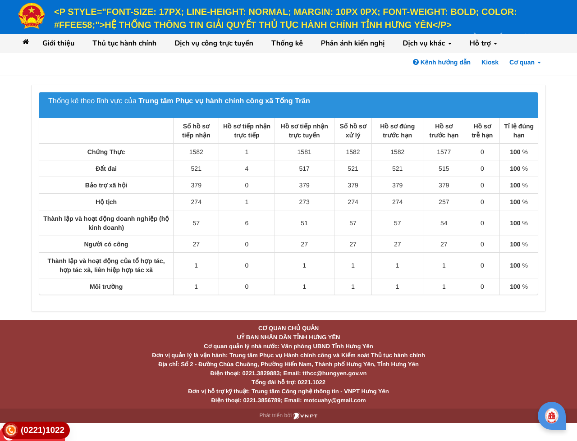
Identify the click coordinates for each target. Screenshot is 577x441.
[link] (36, 430)
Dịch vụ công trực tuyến (213, 43)
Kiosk (490, 62)
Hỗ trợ (484, 43)
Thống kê (287, 43)
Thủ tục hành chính (124, 43)
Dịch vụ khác (427, 43)
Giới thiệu (58, 43)
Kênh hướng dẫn (442, 62)
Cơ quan (525, 62)
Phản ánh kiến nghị (353, 43)
